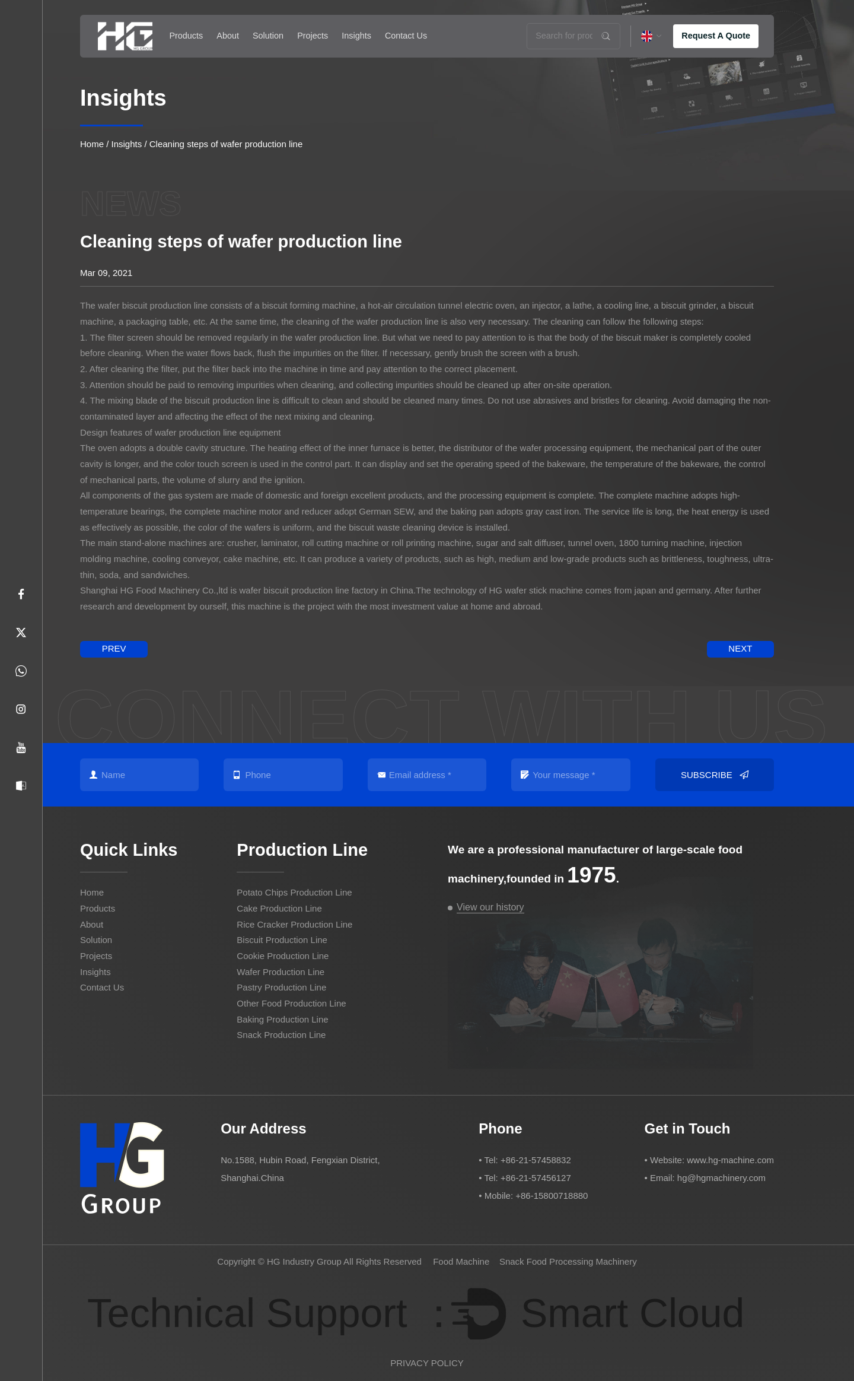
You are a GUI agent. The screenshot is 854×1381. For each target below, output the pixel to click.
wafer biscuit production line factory (308, 590)
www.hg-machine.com (730, 1160)
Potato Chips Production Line (294, 892)
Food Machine (461, 1261)
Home (92, 144)
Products (186, 35)
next (740, 648)
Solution (268, 35)
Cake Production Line (279, 908)
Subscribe (714, 775)
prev (114, 648)
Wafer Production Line (280, 972)
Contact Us (406, 35)
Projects (312, 35)
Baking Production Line (282, 1019)
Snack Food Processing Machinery (568, 1261)
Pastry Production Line (281, 987)
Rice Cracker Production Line (294, 924)
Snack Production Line (281, 1035)
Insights (356, 35)
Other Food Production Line (291, 1003)
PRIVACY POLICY (427, 1363)
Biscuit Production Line (282, 940)
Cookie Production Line (283, 956)
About (227, 35)
